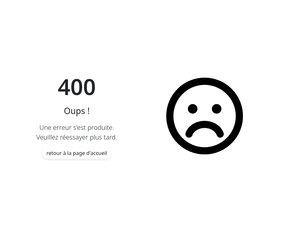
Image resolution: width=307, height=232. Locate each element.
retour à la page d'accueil (76, 153)
